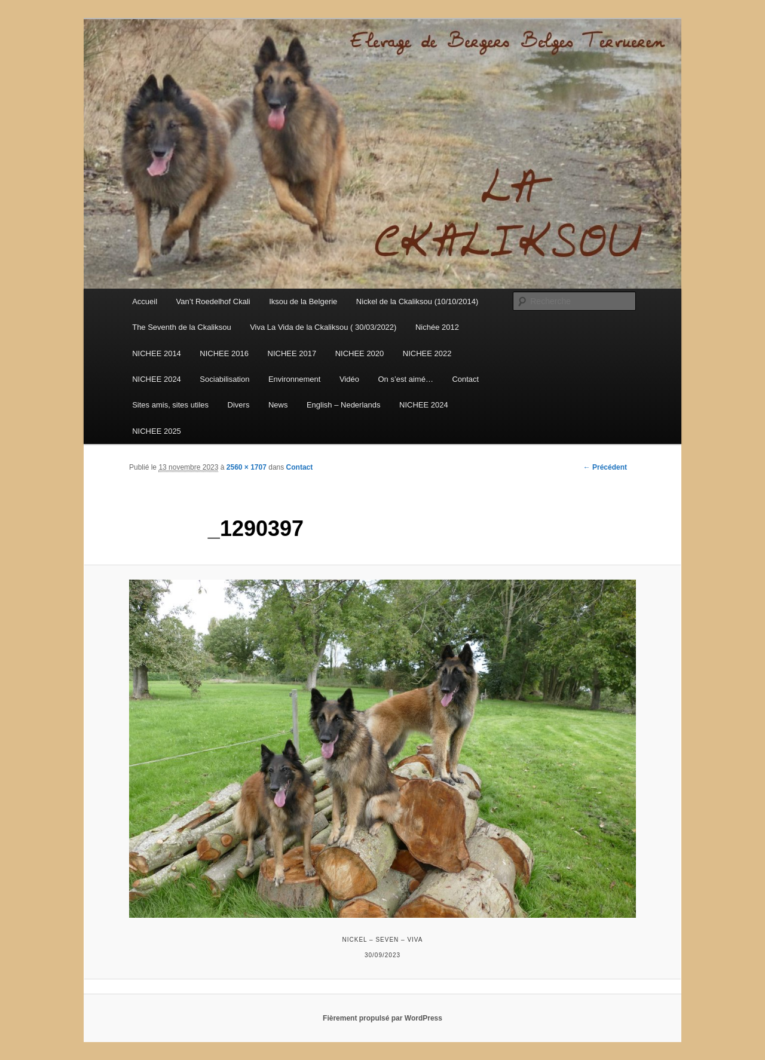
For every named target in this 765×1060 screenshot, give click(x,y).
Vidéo (349, 379)
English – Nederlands (344, 404)
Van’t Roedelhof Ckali (213, 301)
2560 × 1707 (247, 467)
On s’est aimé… (405, 379)
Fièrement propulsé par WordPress (382, 1018)
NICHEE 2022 (427, 353)
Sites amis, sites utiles (170, 404)
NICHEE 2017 (292, 353)
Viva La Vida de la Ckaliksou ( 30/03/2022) (323, 327)
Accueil (144, 301)
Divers (239, 404)
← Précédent (605, 467)
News (278, 404)
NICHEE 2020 (359, 353)
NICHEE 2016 (224, 353)
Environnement (294, 379)
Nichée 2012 (437, 327)
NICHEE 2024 (156, 379)
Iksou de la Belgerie (303, 301)
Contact (465, 379)
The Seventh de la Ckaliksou (181, 327)
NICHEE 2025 (156, 431)
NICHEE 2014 (156, 353)
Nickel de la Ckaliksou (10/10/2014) (417, 301)
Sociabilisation (224, 379)
